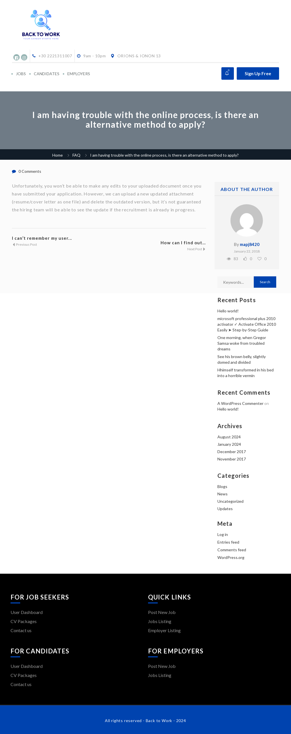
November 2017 (231, 459)
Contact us (21, 630)
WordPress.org (230, 557)
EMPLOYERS (78, 73)
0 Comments (29, 171)
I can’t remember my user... (42, 238)
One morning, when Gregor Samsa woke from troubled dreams (241, 343)
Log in (222, 534)
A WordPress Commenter (240, 403)
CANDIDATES (46, 73)
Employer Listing (164, 630)
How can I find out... (183, 242)
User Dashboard (27, 612)
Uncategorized (230, 501)
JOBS (21, 73)
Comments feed (231, 549)
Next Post (196, 249)
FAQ (76, 155)
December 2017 (231, 451)
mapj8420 (249, 244)
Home (57, 155)
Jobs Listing (159, 621)
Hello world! (228, 310)
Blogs (222, 486)
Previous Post (24, 244)
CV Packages (24, 621)
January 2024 (229, 444)
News (222, 493)
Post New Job (162, 612)
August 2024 (229, 436)
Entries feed (228, 542)
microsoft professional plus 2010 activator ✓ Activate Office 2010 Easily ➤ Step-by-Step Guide (246, 324)
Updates (225, 508)
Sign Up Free (258, 73)
